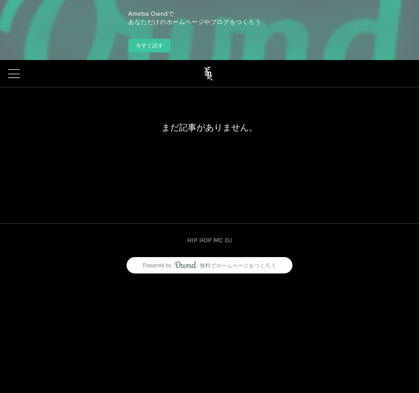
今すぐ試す (149, 46)
